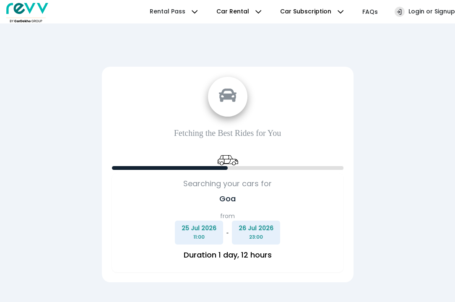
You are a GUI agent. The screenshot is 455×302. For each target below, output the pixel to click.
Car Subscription (313, 12)
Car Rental (239, 12)
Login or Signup (425, 12)
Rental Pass (175, 12)
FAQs (370, 12)
